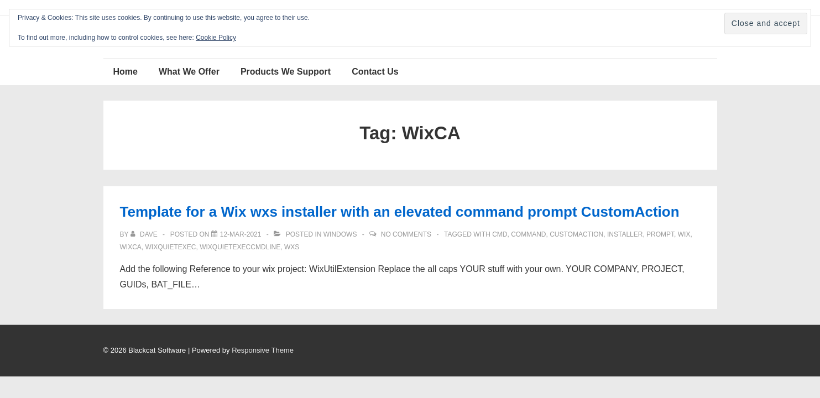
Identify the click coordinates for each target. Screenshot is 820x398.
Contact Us (375, 71)
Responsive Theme (263, 350)
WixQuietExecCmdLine (240, 247)
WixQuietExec (170, 247)
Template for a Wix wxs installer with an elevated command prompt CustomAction (400, 211)
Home (125, 71)
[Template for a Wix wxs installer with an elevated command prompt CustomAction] (241, 234)
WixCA (131, 247)
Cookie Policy (216, 37)
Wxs (291, 247)
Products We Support (286, 71)
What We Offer (189, 71)
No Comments (406, 234)
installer (625, 234)
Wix (684, 234)
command (528, 234)
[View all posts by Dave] (144, 234)
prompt (660, 234)
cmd (499, 234)
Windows (340, 234)
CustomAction (576, 234)
